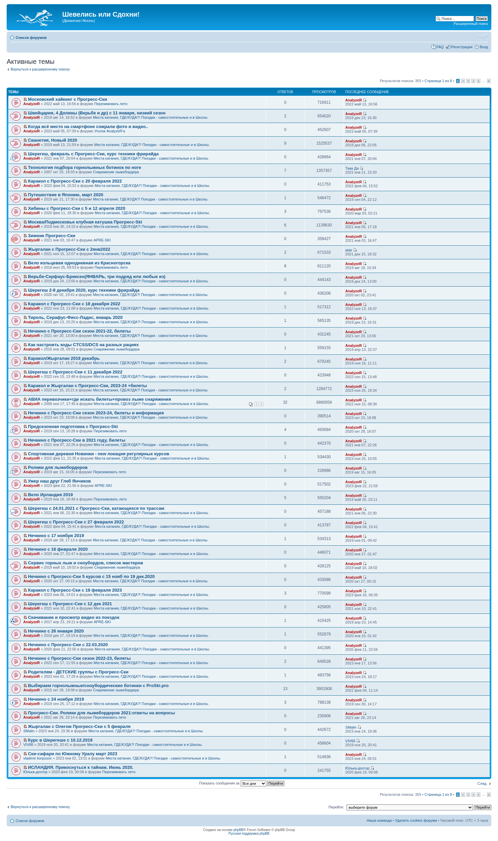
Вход (484, 47)
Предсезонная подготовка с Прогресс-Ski (73, 426)
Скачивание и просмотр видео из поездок (74, 617)
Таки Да (352, 168)
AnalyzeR (31, 104)
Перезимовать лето (110, 104)
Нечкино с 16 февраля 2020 (58, 549)
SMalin (29, 731)
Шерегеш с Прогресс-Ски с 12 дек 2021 (70, 603)
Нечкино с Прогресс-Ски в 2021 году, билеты (76, 440)
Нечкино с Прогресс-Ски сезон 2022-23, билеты (79, 658)
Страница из (438, 81)
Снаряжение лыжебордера (116, 172)
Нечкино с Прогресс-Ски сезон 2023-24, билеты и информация (96, 412)
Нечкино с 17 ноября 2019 (56, 535)
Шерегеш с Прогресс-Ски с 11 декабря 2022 (75, 371)
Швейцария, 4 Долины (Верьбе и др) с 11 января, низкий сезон (96, 112)
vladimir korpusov (37, 758)
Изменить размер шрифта (483, 36)
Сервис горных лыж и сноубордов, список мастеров (85, 562)
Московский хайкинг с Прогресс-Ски (67, 99)
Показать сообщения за (241, 783)
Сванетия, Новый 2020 (52, 140)
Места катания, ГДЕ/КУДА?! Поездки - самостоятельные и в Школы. (150, 117)
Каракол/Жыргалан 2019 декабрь (64, 358)
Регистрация (461, 47)
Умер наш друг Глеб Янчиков (59, 481)
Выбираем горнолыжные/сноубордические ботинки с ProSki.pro (98, 685)
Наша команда (379, 820)
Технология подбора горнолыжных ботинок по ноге (84, 167)
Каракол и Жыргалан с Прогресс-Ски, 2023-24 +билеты (87, 385)
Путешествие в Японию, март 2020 (65, 194)
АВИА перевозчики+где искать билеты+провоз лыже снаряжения (99, 399)
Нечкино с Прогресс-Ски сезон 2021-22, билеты (79, 331)
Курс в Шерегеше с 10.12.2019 (60, 740)
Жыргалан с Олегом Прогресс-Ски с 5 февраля (79, 726)
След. (482, 783)
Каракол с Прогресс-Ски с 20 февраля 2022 (75, 181)
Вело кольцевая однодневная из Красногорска (79, 262)
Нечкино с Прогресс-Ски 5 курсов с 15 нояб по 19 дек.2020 (91, 576)
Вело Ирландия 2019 (50, 494)
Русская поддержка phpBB (248, 833)
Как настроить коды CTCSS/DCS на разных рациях (83, 344)
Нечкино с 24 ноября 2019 (56, 699)
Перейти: (336, 807)
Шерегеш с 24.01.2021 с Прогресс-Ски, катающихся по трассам (96, 508)
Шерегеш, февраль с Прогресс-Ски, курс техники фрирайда (93, 153)
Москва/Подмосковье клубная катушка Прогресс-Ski (85, 221)
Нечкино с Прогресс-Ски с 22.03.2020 (68, 644)
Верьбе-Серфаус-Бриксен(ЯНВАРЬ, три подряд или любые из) (96, 276)
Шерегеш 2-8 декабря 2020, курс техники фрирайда (83, 290)
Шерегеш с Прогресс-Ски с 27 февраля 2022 (76, 521)
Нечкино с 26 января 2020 (56, 631)
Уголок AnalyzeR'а (109, 131)
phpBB (238, 830)
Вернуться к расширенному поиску (40, 69)
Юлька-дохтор (35, 772)
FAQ (440, 47)
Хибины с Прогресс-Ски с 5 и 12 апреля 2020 (76, 208)
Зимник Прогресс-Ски (51, 235)
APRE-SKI (102, 240)
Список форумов (31, 38)
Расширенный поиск (470, 24)
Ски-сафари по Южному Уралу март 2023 (72, 753)
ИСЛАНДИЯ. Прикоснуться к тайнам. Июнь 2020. (80, 767)
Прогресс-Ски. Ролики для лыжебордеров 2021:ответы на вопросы (101, 712)
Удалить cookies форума (416, 820)
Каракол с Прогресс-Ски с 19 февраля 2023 (75, 590)
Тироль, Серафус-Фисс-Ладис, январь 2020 (75, 317)
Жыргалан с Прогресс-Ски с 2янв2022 (69, 249)
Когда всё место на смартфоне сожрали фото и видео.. (88, 126)
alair (348, 250)
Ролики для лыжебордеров (58, 467)
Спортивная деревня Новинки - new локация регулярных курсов (98, 453)
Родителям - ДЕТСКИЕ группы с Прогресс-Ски (78, 671)
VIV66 (28, 745)
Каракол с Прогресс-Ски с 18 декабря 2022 (74, 303)
